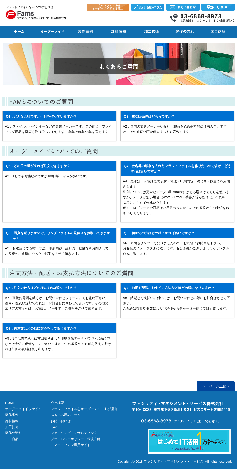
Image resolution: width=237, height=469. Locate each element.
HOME (10, 403)
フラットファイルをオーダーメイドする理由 (108, 7)
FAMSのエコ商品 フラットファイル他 (218, 30)
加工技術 (11, 427)
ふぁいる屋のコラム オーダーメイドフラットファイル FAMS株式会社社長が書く (147, 7)
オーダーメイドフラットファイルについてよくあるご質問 (218, 7)
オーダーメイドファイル (23, 409)
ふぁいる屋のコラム (66, 415)
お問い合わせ (61, 421)
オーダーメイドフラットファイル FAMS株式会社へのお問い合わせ (183, 7)
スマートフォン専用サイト (71, 445)
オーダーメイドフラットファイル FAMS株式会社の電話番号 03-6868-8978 (202, 18)
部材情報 (11, 421)
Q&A (54, 427)
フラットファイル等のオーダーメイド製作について (52, 30)
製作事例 (11, 415)
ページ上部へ (216, 386)
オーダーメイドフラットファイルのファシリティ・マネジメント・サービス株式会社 (36, 15)
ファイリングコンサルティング (74, 433)
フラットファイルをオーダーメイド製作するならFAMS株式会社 (19, 30)
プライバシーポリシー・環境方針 (75, 439)
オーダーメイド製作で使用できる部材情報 (118, 30)
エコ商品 (11, 439)
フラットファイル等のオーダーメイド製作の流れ (185, 30)
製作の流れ (13, 433)
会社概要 (57, 403)
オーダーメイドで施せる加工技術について (151, 30)
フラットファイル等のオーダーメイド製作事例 (85, 30)
